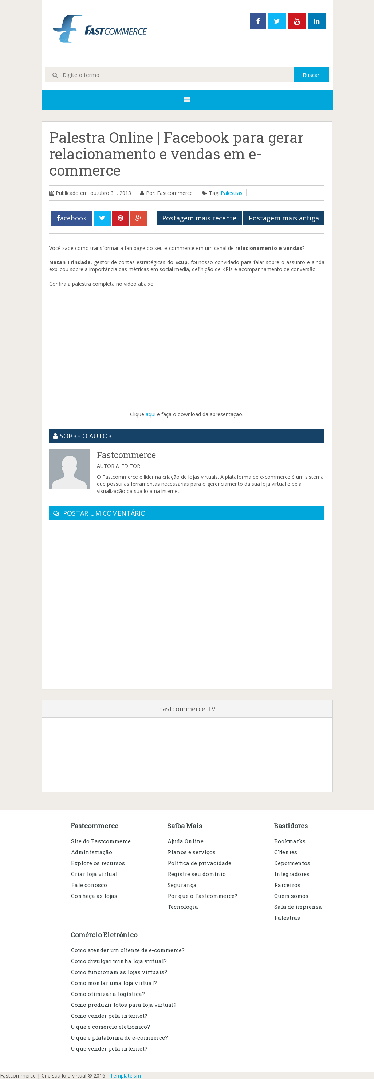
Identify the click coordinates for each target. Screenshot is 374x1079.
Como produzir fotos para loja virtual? (124, 1004)
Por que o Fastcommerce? (202, 895)
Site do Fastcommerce (101, 841)
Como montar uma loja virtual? (114, 982)
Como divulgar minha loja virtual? (119, 961)
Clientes (285, 852)
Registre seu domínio (197, 873)
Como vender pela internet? (109, 1015)
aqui (150, 414)
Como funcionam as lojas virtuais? (119, 972)
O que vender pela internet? (109, 1048)
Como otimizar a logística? (108, 993)
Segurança (182, 884)
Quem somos (291, 895)
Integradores (292, 873)
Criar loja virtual (94, 873)
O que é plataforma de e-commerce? (119, 1037)
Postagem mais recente (199, 218)
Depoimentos (292, 863)
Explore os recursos (98, 863)
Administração (91, 852)
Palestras (232, 192)
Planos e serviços (192, 852)
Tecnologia (183, 906)
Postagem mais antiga (284, 218)
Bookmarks (290, 841)
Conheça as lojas (94, 895)
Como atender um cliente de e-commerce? (128, 950)
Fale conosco (89, 884)
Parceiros (287, 884)
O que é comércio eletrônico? (110, 1026)
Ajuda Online (186, 841)
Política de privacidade (199, 863)
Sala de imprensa (298, 906)
